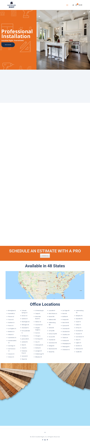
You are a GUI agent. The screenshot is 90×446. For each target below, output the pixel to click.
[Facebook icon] (43, 440)
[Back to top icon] (45, 432)
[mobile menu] (67, 5)
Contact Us (45, 255)
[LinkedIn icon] (45, 440)
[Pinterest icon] (47, 440)
